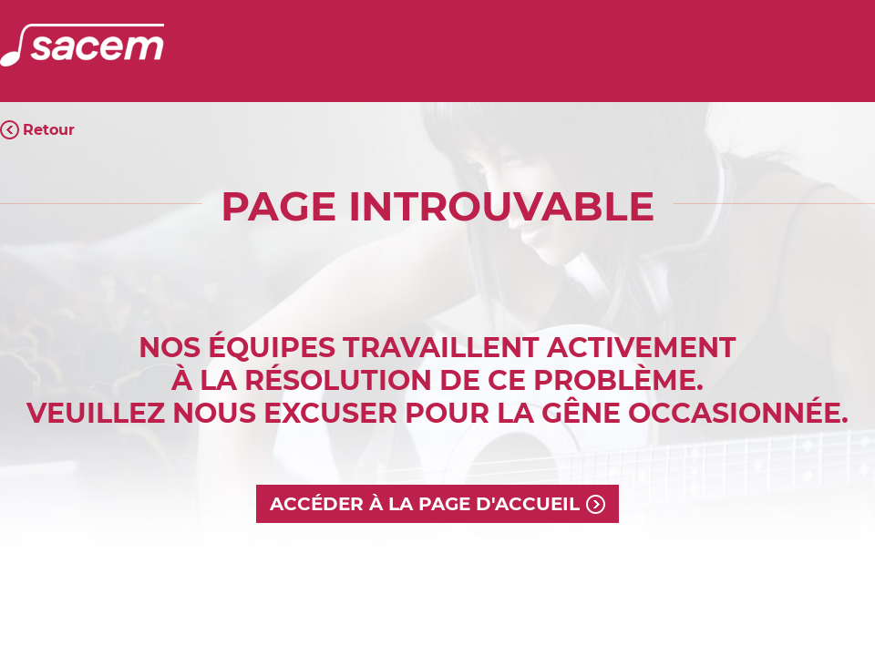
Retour (49, 129)
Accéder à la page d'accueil (425, 504)
